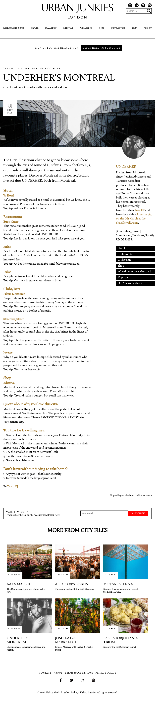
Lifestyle (68, 28)
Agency (148, 28)
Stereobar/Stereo (13, 319)
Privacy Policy (105, 673)
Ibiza (134, 28)
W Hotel (8, 195)
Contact (45, 673)
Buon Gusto (11, 221)
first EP (139, 210)
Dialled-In (51, 28)
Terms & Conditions (79, 673)
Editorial (9, 383)
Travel (34, 28)
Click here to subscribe (101, 48)
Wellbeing (86, 28)
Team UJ (12, 486)
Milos (7, 247)
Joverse (7, 352)
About (58, 673)
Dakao (7, 272)
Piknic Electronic (14, 294)
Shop (101, 28)
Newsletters (118, 28)
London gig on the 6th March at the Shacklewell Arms (133, 218)
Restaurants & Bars (13, 28)
